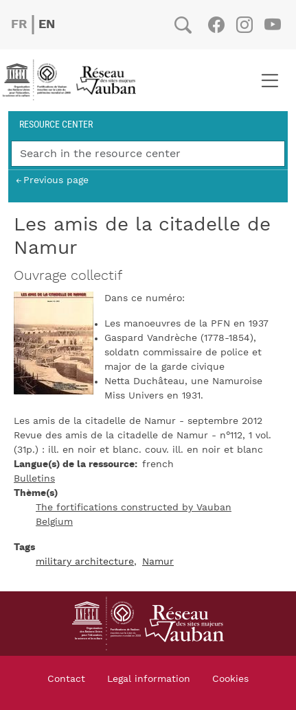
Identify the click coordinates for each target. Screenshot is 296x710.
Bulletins (34, 479)
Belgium (54, 522)
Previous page (56, 180)
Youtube (272, 24)
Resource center (56, 123)
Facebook (216, 24)
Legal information (148, 679)
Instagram (244, 24)
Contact (66, 679)
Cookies (230, 679)
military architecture (85, 562)
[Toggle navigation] (269, 80)
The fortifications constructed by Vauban (133, 507)
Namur (158, 562)
